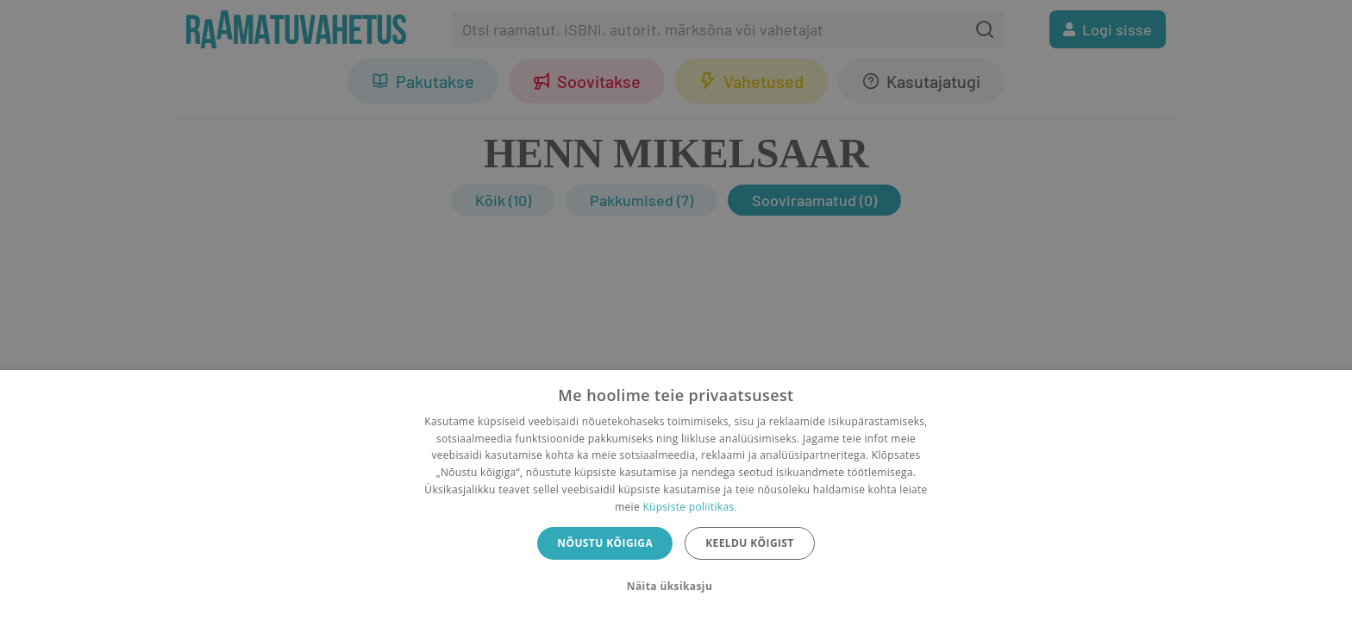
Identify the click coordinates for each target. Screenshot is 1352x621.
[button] (676, 586)
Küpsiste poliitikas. (689, 506)
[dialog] (676, 495)
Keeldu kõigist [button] (749, 543)
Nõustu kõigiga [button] (605, 543)
